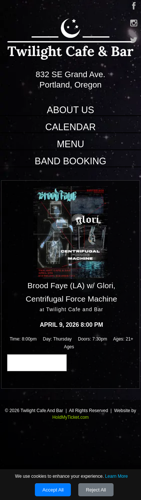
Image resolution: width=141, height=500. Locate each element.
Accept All (52, 490)
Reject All (96, 490)
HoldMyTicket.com (70, 417)
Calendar (70, 127)
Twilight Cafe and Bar (74, 309)
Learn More (116, 476)
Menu (70, 144)
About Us (70, 110)
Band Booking (70, 161)
